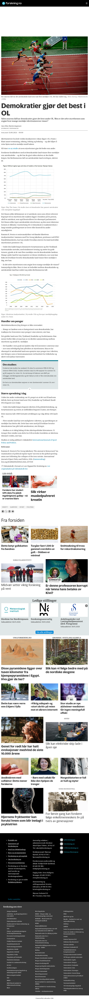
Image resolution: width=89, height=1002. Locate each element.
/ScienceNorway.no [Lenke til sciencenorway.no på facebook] (71, 852)
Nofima (37, 950)
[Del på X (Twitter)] (6, 511)
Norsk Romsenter (40, 976)
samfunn (13, 507)
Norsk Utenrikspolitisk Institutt (44, 979)
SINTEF (65, 926)
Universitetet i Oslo (69, 968)
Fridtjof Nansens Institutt (14, 941)
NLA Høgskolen (40, 911)
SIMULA (65, 924)
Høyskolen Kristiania (13, 960)
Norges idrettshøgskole (42, 968)
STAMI (65, 936)
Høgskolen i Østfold (13, 952)
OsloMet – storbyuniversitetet (44, 991)
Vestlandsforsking (69, 980)
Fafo (8, 928)
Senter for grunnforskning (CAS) (73, 929)
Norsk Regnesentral (41, 974)
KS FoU (9, 965)
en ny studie (13, 148)
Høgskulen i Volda (12, 954)
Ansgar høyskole (12, 911)
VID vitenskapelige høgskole (72, 985)
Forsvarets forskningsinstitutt (16, 936)
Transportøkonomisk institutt (72, 954)
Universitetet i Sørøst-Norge (71, 973)
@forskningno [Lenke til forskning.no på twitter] (69, 840)
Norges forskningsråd (42, 963)
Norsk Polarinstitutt (41, 971)
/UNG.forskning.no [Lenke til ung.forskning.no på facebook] (71, 848)
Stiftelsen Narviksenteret (70, 942)
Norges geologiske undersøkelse (45, 966)
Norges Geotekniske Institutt (44, 958)
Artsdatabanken (12, 918)
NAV (8, 978)
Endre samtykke (14, 899)
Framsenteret (11, 938)
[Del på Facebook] (2, 511)
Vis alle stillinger (44, 632)
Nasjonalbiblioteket (41, 926)
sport (22, 507)
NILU (8, 988)
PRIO (65, 914)
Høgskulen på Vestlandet (14, 957)
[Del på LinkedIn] (9, 511)
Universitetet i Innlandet (70, 965)
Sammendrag (39, 459)
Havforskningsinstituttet (14, 946)
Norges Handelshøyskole (42, 960)
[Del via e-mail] (12, 511)
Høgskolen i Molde (12, 949)
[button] (86, 605)
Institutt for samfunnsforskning (16, 962)
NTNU (37, 923)
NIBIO (9, 980)
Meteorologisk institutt (14, 975)
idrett (5, 507)
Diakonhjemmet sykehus (14, 921)
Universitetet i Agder (69, 960)
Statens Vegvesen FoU (70, 939)
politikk (30, 507)
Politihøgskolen (68, 911)
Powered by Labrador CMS (44, 998)
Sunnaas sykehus (68, 944)
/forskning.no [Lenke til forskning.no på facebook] (69, 844)
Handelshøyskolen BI (13, 944)
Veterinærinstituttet (69, 983)
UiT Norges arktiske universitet (72, 957)
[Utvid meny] (86, 3)
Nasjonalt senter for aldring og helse (46, 933)
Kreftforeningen (12, 968)
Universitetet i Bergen (70, 962)
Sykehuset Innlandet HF (70, 947)
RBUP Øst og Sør (68, 916)
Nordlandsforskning (41, 955)
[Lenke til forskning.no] (42, 2)
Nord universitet (40, 952)
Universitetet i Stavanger (70, 970)
